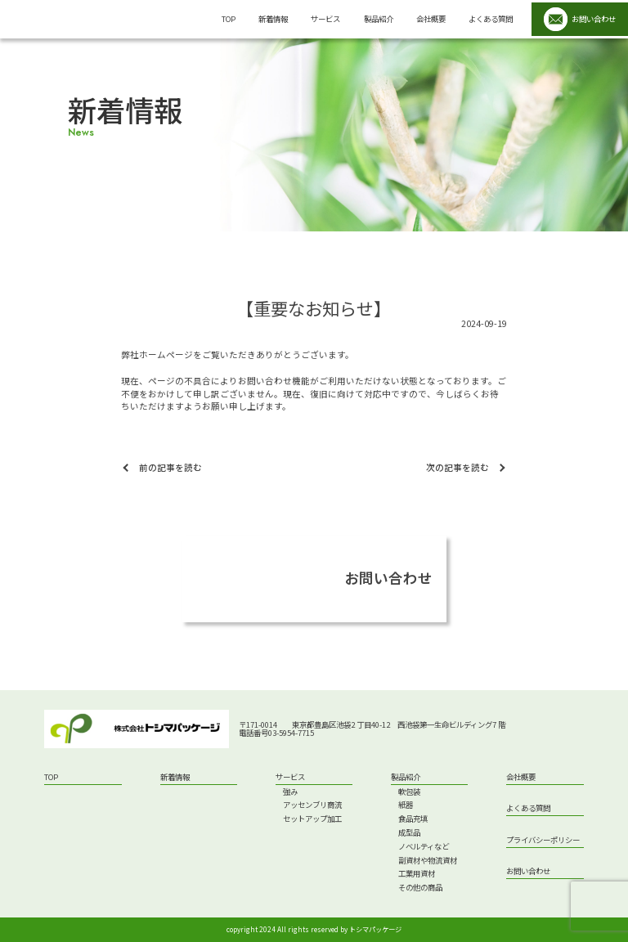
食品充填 (413, 818)
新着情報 (273, 19)
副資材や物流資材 (427, 860)
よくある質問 (491, 19)
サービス (325, 19)
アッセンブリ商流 (312, 805)
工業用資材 (416, 873)
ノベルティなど (423, 846)
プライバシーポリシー (543, 841)
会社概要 (431, 19)
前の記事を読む (170, 467)
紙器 (405, 805)
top (229, 19)
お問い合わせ (528, 872)
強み (290, 791)
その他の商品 (420, 887)
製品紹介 (378, 19)
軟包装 (409, 791)
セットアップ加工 (312, 818)
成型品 (409, 832)
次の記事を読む (457, 467)
